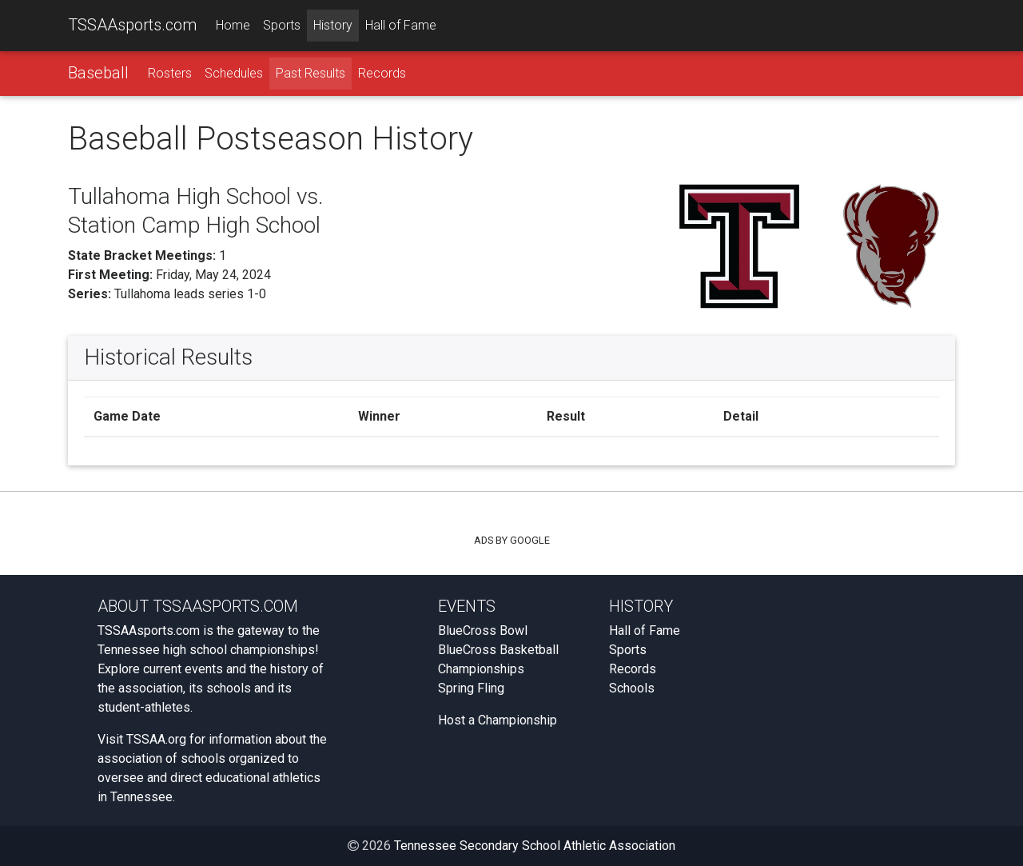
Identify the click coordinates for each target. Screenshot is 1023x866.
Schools (632, 688)
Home (233, 25)
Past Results (310, 73)
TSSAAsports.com (132, 24)
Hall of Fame (400, 25)
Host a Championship (497, 720)
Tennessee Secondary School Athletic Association (534, 845)
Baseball (98, 72)
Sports (282, 25)
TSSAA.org (156, 739)
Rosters (170, 73)
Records (382, 73)
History (332, 25)
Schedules (234, 73)
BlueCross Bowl (482, 630)
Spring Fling (471, 688)
